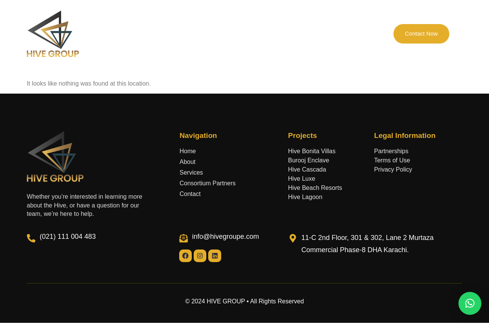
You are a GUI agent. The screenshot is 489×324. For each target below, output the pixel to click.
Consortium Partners (239, 34)
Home (128, 34)
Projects (190, 34)
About (158, 34)
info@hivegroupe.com (225, 236)
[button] (469, 303)
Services (289, 34)
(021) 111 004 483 (68, 236)
